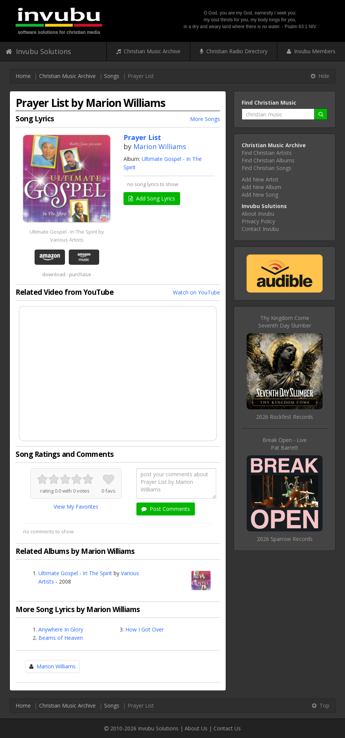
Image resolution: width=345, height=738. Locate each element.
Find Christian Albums (268, 160)
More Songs (205, 118)
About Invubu (258, 213)
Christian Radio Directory (233, 51)
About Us (196, 728)
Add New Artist (260, 179)
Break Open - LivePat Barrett (285, 443)
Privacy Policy (258, 221)
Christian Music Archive (148, 51)
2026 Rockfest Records (284, 416)
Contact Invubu (260, 228)
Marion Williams (159, 146)
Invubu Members (311, 51)
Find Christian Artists (267, 152)
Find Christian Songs (266, 168)
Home (23, 76)
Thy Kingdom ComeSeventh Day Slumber (284, 321)
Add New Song (260, 194)
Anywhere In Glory (60, 629)
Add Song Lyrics (151, 198)
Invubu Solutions (38, 51)
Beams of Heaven (60, 637)
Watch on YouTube (196, 292)
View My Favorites (76, 506)
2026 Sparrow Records (285, 538)
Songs (111, 76)
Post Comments (165, 508)
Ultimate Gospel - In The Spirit (75, 573)
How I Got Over (144, 629)
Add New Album (261, 187)
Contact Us (227, 728)
